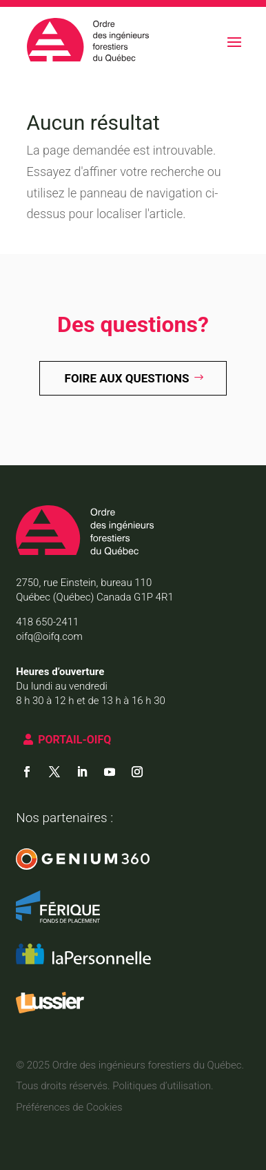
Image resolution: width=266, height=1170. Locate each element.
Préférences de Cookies (69, 1107)
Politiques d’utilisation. (162, 1086)
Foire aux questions (127, 378)
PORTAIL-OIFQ (74, 739)
